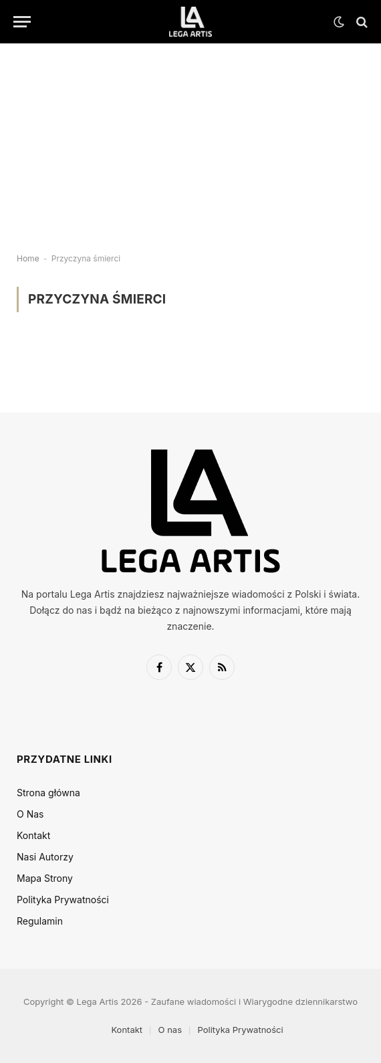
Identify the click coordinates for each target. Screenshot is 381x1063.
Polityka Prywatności (63, 899)
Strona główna (48, 792)
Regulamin (40, 921)
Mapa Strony (45, 878)
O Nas (30, 814)
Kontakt (33, 835)
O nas (170, 1029)
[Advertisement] (190, 137)
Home (28, 258)
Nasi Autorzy (45, 856)
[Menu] (22, 22)
